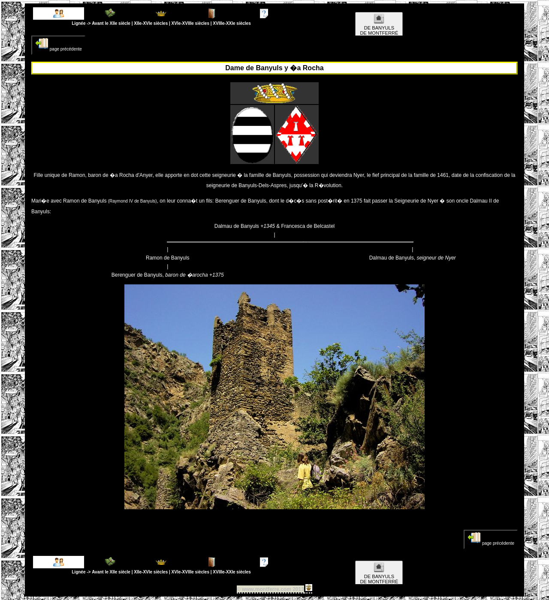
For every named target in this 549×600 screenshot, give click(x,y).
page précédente (58, 44)
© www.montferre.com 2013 (270, 589)
